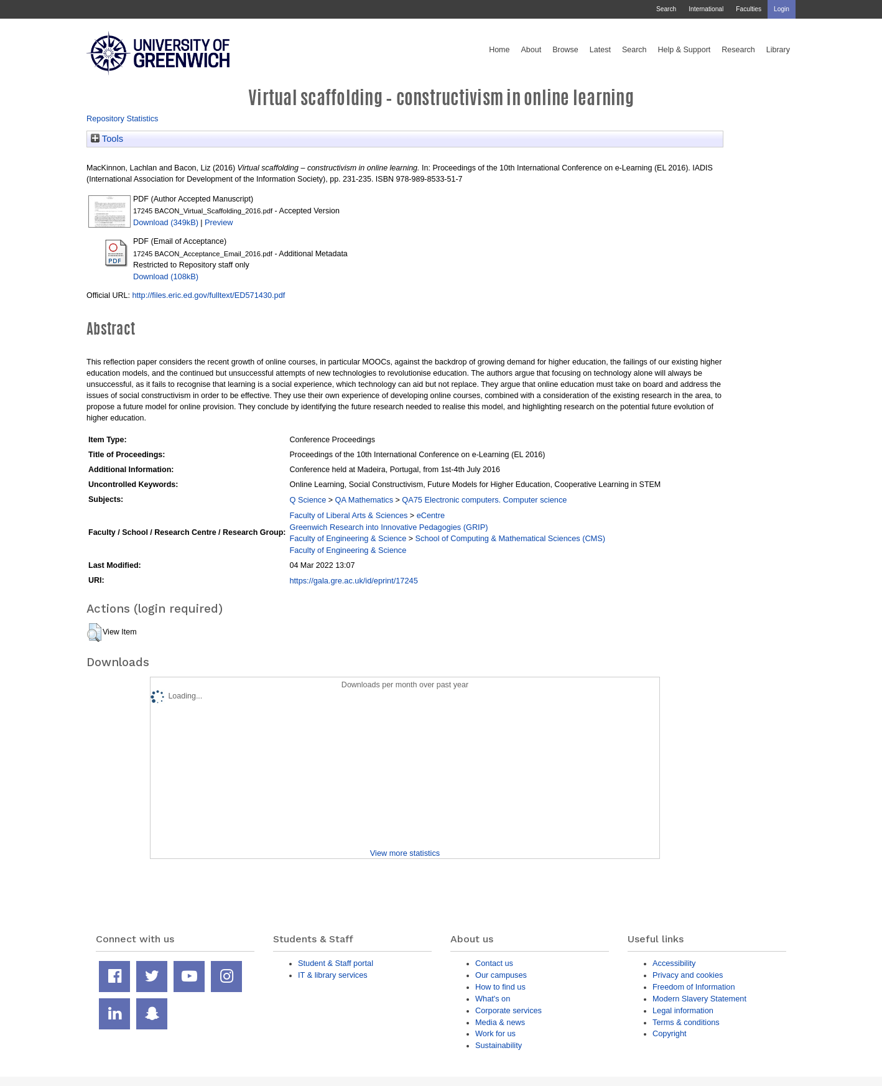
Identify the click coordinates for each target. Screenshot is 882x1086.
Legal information (682, 1010)
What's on (492, 998)
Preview (219, 222)
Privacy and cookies (687, 975)
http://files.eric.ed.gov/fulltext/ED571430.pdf (208, 295)
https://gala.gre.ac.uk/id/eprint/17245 (353, 580)
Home (499, 49)
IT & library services (333, 975)
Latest (600, 49)
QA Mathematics (364, 499)
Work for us (495, 1033)
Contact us (494, 963)
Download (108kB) (165, 276)
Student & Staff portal (335, 963)
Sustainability (498, 1045)
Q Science (307, 499)
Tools (107, 139)
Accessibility (673, 963)
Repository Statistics (122, 118)
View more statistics (405, 853)
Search (666, 9)
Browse (565, 49)
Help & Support (684, 49)
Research (738, 49)
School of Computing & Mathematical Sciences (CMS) (510, 538)
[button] (94, 632)
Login (781, 9)
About (531, 49)
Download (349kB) (165, 222)
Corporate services (508, 1010)
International (706, 9)
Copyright (669, 1033)
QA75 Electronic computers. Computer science (484, 499)
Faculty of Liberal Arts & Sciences (348, 515)
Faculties (748, 9)
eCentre (431, 515)
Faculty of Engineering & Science (347, 538)
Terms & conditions (686, 1022)
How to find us (500, 986)
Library (778, 49)
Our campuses (501, 975)
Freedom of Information (693, 986)
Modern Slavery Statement (699, 998)
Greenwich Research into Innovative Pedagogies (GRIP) (388, 527)
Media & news (500, 1022)
